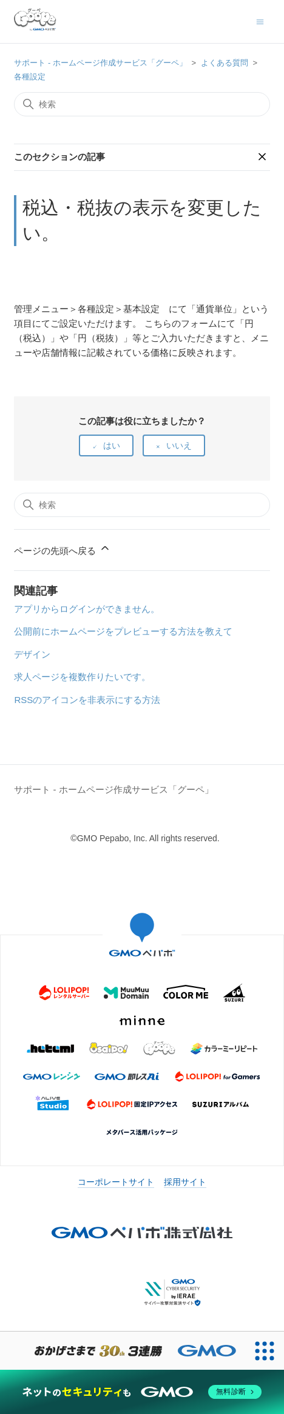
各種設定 (30, 76)
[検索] (141, 104)
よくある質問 (224, 62)
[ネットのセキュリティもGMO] (141, 1391)
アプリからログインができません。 (87, 609)
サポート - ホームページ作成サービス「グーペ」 (100, 62)
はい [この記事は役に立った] (111, 445)
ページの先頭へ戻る (62, 549)
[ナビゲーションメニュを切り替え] (260, 21)
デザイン (32, 654)
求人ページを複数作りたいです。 (82, 677)
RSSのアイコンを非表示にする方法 (87, 700)
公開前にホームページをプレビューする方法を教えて (123, 631)
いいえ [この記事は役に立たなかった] (179, 445)
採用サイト (185, 1182)
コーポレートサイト (116, 1182)
